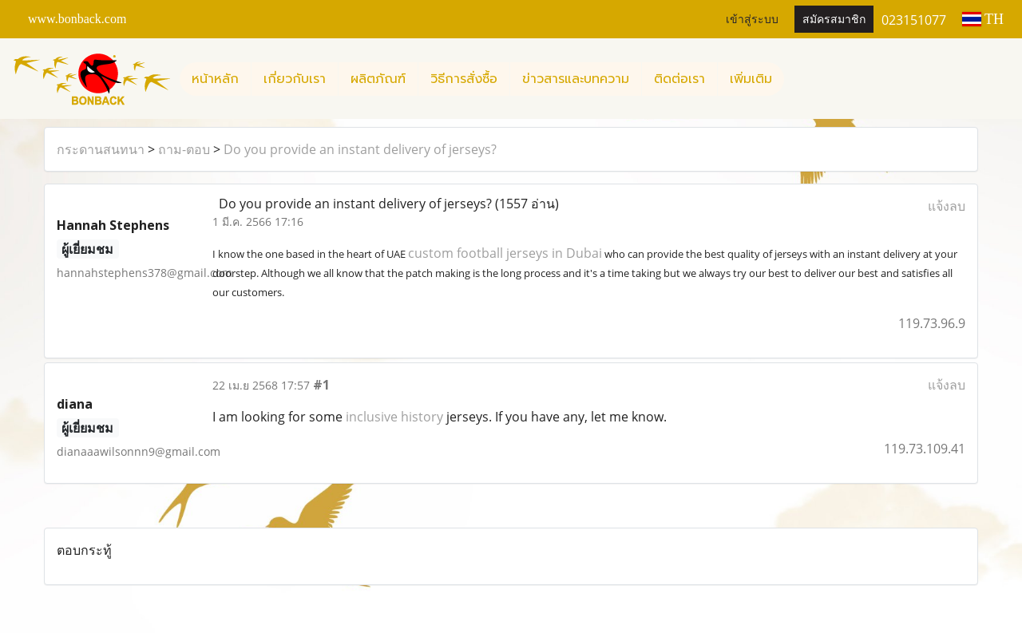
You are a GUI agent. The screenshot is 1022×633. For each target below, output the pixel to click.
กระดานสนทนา (101, 149)
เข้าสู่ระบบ (752, 20)
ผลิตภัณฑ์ (378, 79)
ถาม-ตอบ (184, 149)
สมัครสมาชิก (834, 20)
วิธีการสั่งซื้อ (463, 79)
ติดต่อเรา (679, 79)
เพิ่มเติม (751, 79)
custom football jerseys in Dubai (505, 253)
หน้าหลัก (215, 79)
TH (983, 19)
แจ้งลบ (946, 206)
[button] (798, 79)
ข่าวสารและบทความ (575, 79)
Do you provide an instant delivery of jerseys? (360, 149)
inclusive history (394, 416)
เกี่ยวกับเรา (294, 79)
